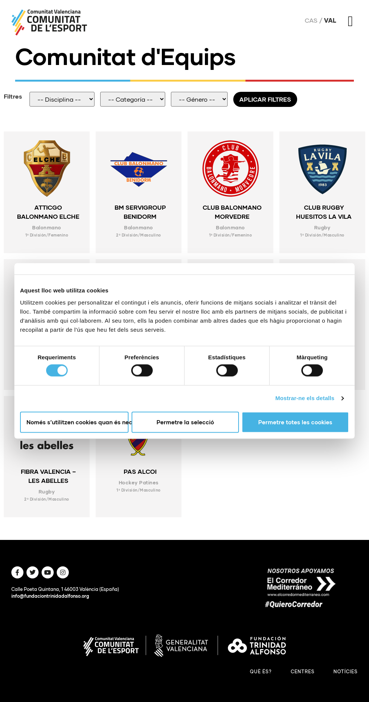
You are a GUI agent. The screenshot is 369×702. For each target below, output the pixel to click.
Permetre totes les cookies (295, 422)
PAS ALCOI (140, 471)
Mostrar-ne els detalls (304, 398)
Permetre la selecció (185, 422)
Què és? (261, 671)
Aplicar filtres (265, 99)
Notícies (345, 671)
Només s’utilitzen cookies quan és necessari (77, 422)
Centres (303, 671)
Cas (311, 20)
